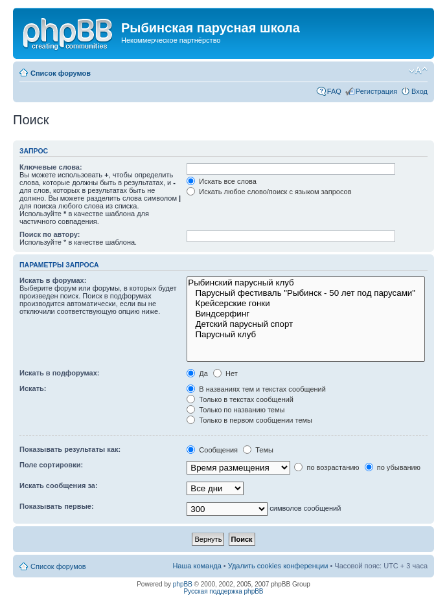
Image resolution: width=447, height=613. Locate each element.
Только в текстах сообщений (240, 399)
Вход (419, 91)
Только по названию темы (235, 410)
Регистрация (376, 91)
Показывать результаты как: (69, 449)
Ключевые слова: (50, 167)
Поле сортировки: (51, 465)
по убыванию (392, 467)
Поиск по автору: (49, 234)
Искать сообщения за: (58, 485)
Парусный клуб (306, 334)
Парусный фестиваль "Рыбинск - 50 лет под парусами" (306, 293)
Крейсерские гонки (306, 303)
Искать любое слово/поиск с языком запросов (269, 191)
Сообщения (212, 450)
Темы (258, 450)
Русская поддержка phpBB (223, 591)
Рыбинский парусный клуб (306, 283)
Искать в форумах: (52, 280)
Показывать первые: (56, 506)
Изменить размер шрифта (418, 70)
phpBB (182, 584)
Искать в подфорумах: (59, 373)
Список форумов (60, 73)
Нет (225, 373)
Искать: (32, 388)
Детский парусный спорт (306, 324)
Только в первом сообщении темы (249, 420)
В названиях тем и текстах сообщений (256, 389)
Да (197, 373)
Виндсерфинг (306, 314)
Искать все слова (222, 181)
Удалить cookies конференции (278, 566)
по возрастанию (326, 467)
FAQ (334, 91)
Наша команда (196, 566)
